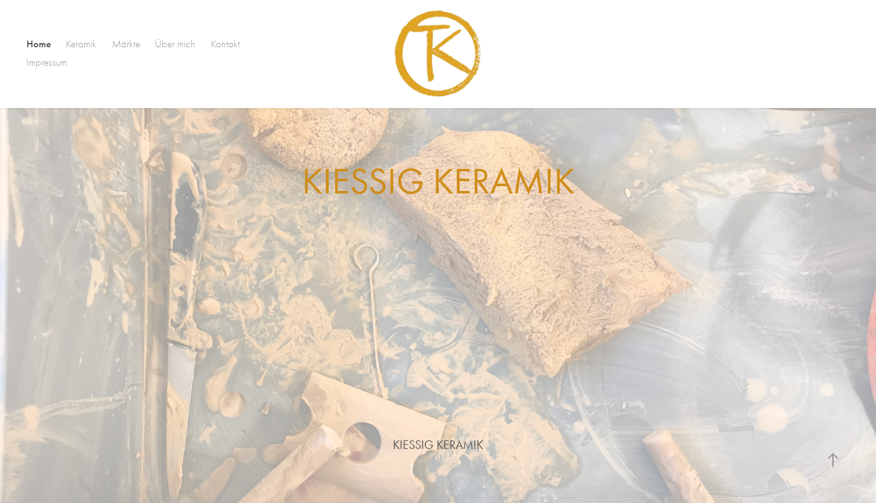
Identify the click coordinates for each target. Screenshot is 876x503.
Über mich (175, 44)
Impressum (46, 62)
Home (38, 43)
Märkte (126, 44)
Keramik (81, 44)
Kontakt (225, 44)
